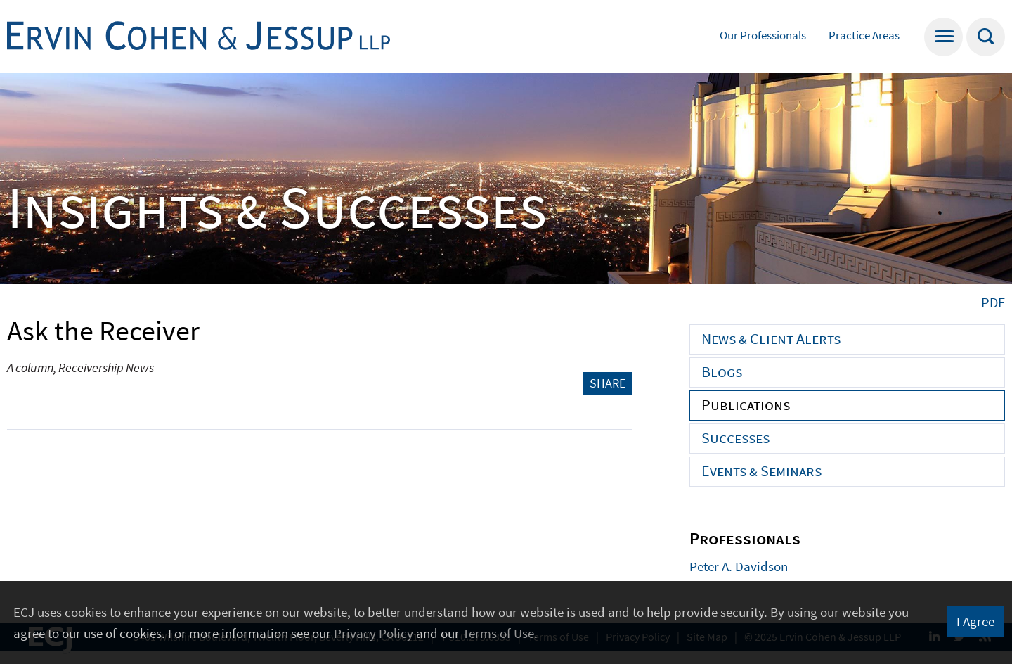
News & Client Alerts (771, 338)
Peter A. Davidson (738, 566)
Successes (735, 437)
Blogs (721, 371)
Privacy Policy (373, 633)
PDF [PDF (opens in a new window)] (993, 302)
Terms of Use (498, 633)
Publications (745, 404)
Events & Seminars (761, 470)
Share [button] (607, 383)
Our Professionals (763, 35)
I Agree (975, 621)
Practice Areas (864, 35)
